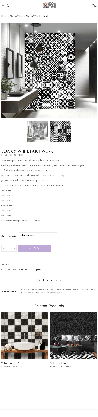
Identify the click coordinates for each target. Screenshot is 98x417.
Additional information (50, 280)
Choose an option (9, 236)
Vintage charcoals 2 (10, 363)
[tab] (50, 280)
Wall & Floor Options (33, 269)
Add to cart (34, 248)
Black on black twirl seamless (62, 363)
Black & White (18, 269)
